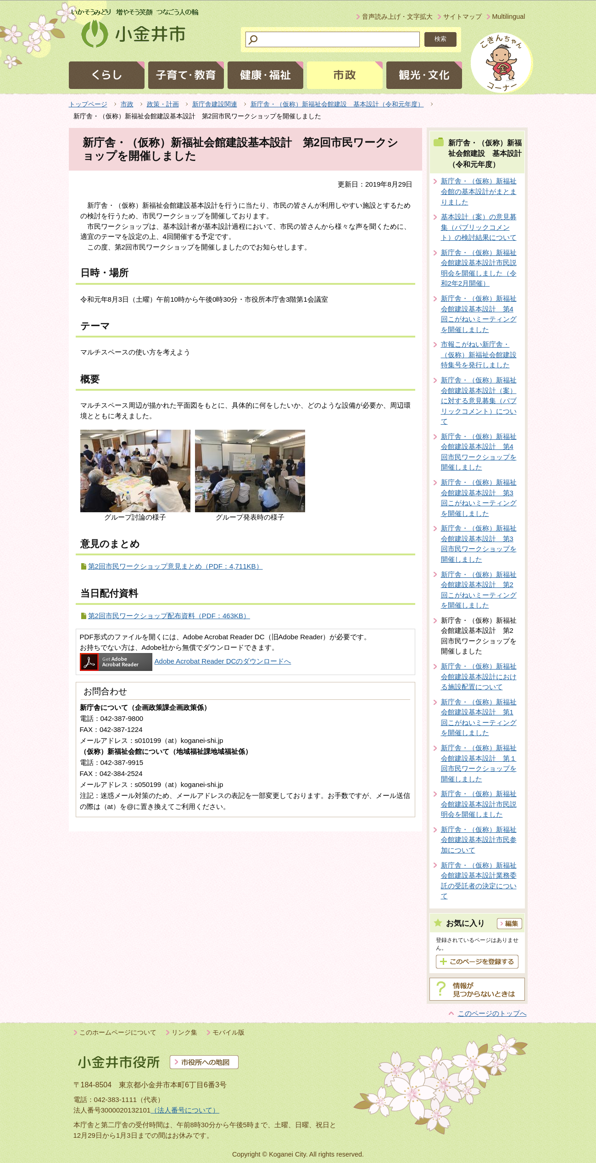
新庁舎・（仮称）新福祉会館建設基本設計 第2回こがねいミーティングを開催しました (479, 589)
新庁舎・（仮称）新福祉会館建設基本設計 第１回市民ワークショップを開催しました (479, 763)
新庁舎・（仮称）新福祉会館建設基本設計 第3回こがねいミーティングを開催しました (479, 497)
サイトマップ (462, 16)
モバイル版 (228, 1032)
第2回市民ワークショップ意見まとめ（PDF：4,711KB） (175, 566)
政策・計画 (163, 104)
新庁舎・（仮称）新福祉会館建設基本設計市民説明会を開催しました (479, 804)
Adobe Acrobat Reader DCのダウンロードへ (185, 661)
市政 (127, 104)
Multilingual (508, 16)
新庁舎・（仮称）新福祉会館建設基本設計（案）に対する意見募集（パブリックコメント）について (479, 400)
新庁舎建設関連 (214, 104)
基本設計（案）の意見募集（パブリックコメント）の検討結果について (479, 227)
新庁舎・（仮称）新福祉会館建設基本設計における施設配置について (479, 676)
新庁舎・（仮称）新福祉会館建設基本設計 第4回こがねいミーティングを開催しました (479, 313)
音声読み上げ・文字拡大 (397, 16)
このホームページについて (117, 1032)
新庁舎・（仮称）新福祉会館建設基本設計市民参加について (479, 839)
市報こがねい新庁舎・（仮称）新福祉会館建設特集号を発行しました (479, 354)
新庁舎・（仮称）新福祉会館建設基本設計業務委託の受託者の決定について (479, 880)
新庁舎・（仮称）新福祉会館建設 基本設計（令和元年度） (337, 104)
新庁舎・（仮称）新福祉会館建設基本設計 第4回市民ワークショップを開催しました (479, 451)
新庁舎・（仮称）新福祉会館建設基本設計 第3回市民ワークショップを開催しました (479, 543)
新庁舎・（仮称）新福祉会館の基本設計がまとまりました (479, 191)
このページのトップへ (492, 1013)
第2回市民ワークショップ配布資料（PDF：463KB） (169, 616)
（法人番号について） (184, 1110)
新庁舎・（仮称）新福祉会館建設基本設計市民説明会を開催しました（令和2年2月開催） (479, 268)
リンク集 (184, 1032)
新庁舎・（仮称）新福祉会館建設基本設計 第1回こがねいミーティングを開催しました (479, 717)
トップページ (88, 104)
